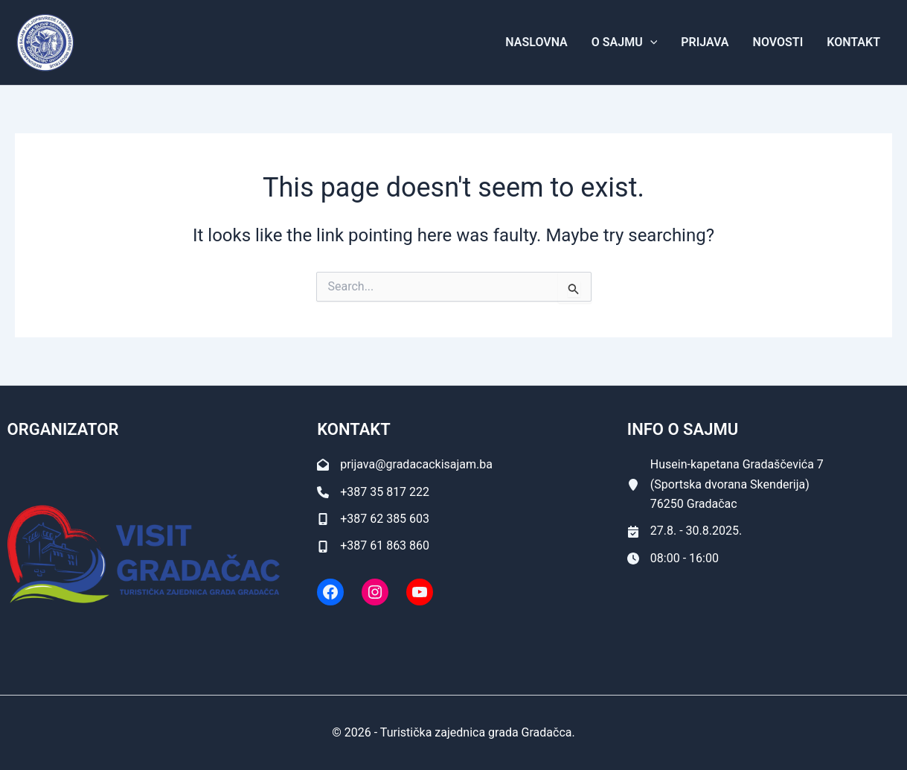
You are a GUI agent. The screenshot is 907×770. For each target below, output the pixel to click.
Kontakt (853, 42)
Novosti (778, 42)
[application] (650, 42)
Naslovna (536, 42)
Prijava (704, 42)
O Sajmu (624, 42)
